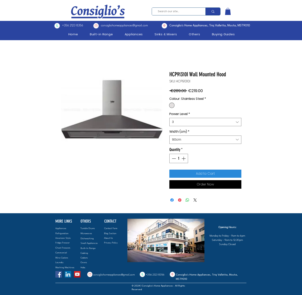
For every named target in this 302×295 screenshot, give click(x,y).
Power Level (179, 114)
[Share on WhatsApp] (187, 200)
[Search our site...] (177, 11)
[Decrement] (173, 158)
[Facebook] (58, 274)
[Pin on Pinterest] (179, 200)
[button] (228, 11)
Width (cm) (179, 131)
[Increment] (184, 158)
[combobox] (205, 122)
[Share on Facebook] (172, 200)
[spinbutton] (179, 158)
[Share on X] (195, 200)
